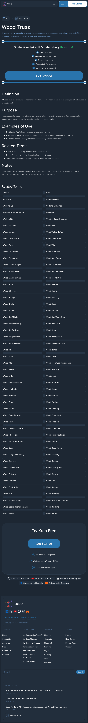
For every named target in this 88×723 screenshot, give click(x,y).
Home (4, 635)
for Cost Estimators (30, 647)
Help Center (70, 639)
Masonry (47, 662)
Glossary (68, 647)
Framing (47, 647)
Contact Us (6, 639)
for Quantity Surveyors (32, 643)
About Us (6, 643)
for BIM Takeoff (29, 661)
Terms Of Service (28, 617)
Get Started (77, 4)
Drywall (47, 650)
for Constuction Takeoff (32, 635)
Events (68, 635)
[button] (54, 4)
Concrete (48, 639)
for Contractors (29, 650)
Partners (5, 654)
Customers (6, 650)
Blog (4, 647)
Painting (47, 654)
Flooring (47, 635)
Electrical (48, 643)
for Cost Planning (30, 639)
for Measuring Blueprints (28, 656)
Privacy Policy (11, 617)
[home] (7, 4)
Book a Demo (70, 643)
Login (63, 4)
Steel (46, 658)
